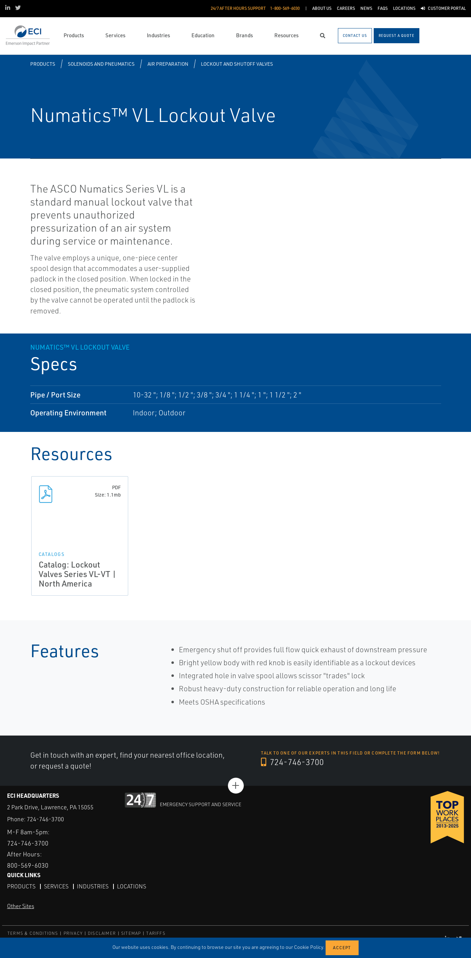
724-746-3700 (292, 762)
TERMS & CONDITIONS (32, 933)
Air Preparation (168, 64)
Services (56, 886)
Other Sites (20, 906)
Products (42, 64)
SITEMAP (131, 933)
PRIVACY (73, 933)
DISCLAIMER (102, 933)
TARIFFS (155, 933)
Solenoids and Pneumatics (101, 64)
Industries (93, 886)
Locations (131, 886)
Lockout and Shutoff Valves (237, 64)
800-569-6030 (27, 865)
